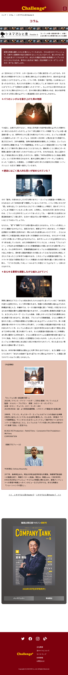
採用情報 (40, 657)
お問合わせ (41, 661)
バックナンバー (19, 598)
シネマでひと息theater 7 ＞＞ (48, 495)
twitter (23, 638)
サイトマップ (41, 654)
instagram (37, 638)
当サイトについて (43, 650)
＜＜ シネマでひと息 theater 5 (21, 495)
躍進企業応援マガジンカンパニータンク (25, 654)
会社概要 (40, 647)
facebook (30, 638)
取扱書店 (49, 598)
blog (45, 638)
